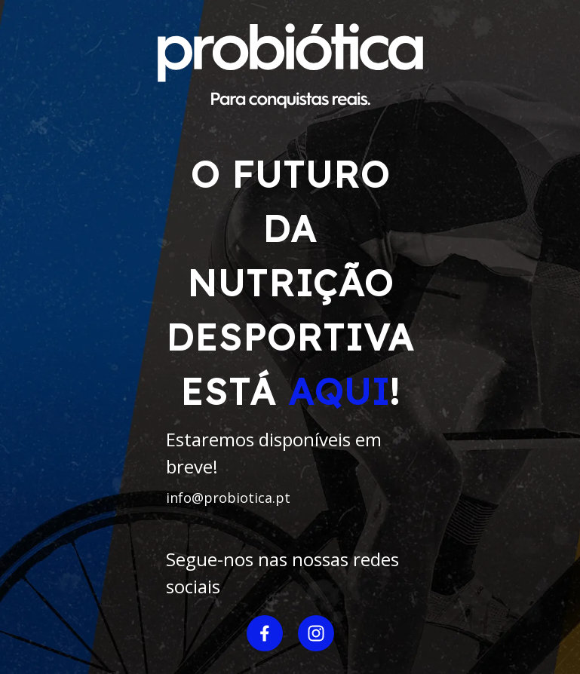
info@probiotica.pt (228, 498)
